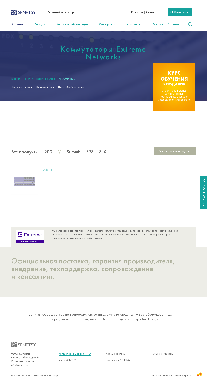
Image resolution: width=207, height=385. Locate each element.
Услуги (40, 24)
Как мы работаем (165, 24)
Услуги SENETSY (67, 360)
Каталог (17, 24)
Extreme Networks (45, 78)
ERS (89, 153)
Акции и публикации (72, 24)
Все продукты (24, 153)
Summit (74, 153)
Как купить (107, 24)
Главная (15, 78)
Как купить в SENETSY (118, 360)
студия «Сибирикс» (184, 374)
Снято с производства (174, 152)
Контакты (133, 24)
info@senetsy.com (179, 12)
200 (48, 153)
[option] (174, 87)
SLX (102, 153)
